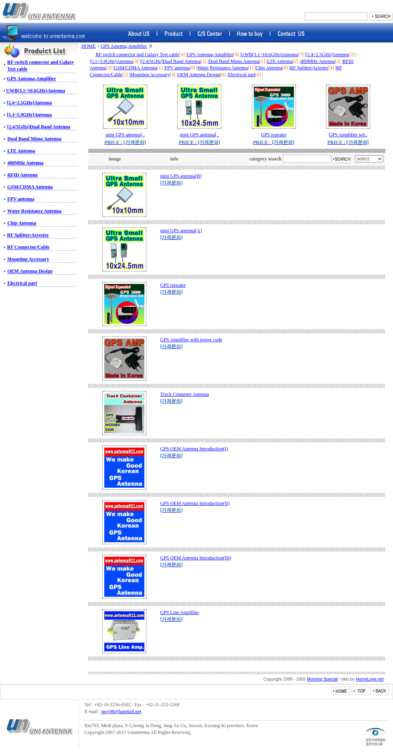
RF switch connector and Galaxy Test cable (137, 54)
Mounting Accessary (28, 259)
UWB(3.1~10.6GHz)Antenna (35, 90)
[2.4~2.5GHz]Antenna (29, 102)
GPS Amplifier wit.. (348, 135)
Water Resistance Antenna (34, 211)
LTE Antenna (21, 151)
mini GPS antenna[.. (124, 135)
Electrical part (22, 283)
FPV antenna (20, 199)
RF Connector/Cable (28, 247)
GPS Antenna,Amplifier (31, 78)
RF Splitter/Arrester (28, 235)
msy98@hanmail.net (121, 711)
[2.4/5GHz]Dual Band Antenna (39, 127)
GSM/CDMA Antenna (30, 187)
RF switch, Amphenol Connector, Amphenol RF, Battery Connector (39, 11)
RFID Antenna (22, 175)
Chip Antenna (21, 223)
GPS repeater (274, 135)
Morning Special (322, 679)
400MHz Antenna (25, 163)
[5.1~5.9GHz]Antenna (29, 115)
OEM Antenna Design (30, 271)
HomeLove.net (369, 679)
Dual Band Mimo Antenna (34, 139)
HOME (88, 46)
